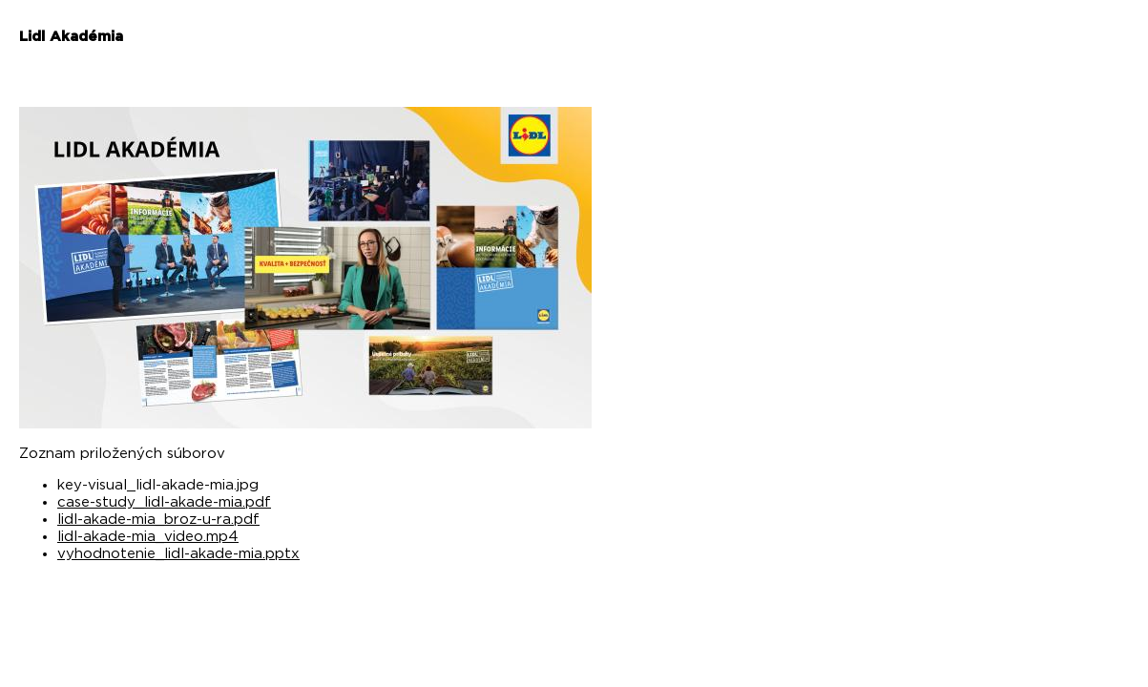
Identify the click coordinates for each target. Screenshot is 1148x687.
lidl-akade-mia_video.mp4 (148, 537)
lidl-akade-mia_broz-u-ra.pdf (158, 519)
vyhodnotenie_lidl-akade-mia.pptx (178, 554)
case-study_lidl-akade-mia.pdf (164, 502)
